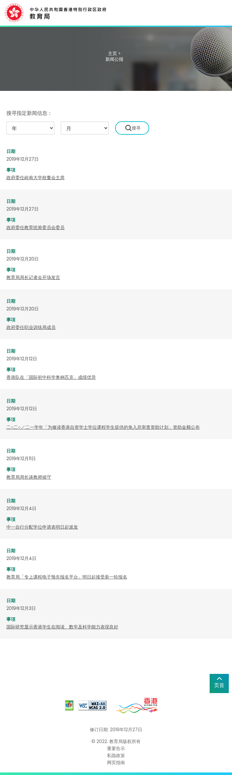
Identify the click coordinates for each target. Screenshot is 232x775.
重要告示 (116, 748)
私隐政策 (116, 755)
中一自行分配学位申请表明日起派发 (42, 527)
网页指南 (116, 762)
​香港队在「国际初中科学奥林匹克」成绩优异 (51, 377)
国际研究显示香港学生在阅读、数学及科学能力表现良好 (62, 627)
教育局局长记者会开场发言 (33, 277)
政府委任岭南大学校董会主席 (35, 177)
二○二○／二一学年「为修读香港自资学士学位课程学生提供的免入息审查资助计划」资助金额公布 (103, 427)
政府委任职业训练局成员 (31, 327)
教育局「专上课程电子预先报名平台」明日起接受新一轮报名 (66, 577)
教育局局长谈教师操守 (28, 477)
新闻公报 (114, 59)
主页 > (114, 53)
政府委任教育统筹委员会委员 (35, 227)
